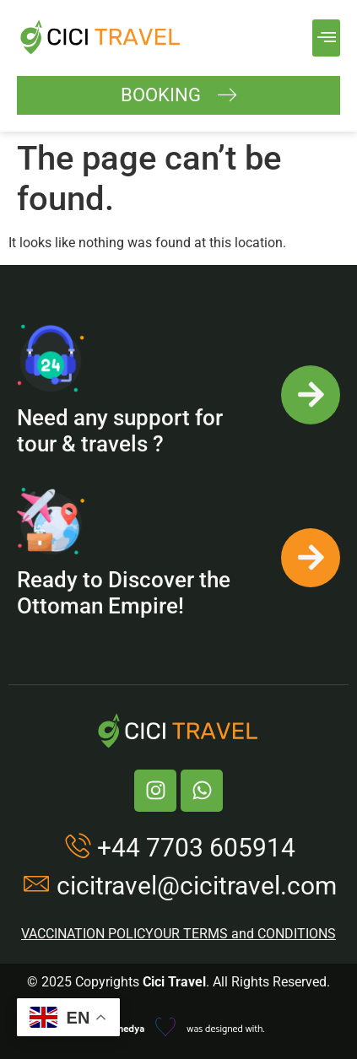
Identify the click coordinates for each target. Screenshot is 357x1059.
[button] (326, 38)
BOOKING (179, 95)
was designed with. (178, 1029)
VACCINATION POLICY (87, 934)
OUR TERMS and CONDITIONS (245, 934)
